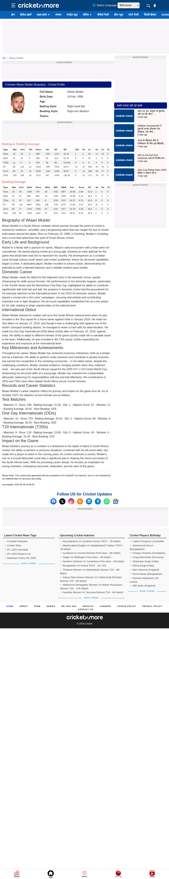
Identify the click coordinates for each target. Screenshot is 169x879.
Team (37, 606)
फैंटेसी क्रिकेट (150, 14)
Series (51, 606)
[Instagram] (71, 501)
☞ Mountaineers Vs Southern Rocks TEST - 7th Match (90, 541)
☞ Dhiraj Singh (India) (142, 565)
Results (88, 606)
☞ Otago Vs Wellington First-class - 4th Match (85, 557)
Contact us (85, 609)
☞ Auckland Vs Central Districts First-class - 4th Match (90, 553)
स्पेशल (58, 14)
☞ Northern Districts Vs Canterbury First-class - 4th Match (92, 561)
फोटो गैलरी (133, 14)
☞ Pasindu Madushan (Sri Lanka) (144, 578)
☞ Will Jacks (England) (142, 585)
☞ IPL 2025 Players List (17, 553)
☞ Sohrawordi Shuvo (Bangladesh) (141, 546)
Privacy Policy (152, 606)
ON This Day (69, 606)
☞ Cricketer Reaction (16, 541)
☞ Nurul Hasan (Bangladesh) (146, 573)
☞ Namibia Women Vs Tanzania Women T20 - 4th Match (91, 592)
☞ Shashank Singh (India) (144, 561)
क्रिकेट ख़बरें (25, 14)
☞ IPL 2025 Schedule (16, 549)
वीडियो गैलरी (103, 14)
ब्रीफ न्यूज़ (118, 14)
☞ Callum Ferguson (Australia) (147, 541)
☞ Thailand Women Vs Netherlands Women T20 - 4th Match (89, 570)
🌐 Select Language (105, 5)
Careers (105, 606)
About (24, 606)
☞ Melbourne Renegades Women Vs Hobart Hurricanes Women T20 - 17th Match (91, 585)
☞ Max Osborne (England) (144, 569)
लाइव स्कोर (43, 14)
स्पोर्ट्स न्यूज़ (72, 14)
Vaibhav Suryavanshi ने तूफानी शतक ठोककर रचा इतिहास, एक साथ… (149, 128)
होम (13, 14)
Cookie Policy (126, 606)
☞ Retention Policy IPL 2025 (20, 558)
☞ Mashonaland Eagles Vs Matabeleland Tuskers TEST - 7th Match (92, 546)
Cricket (88, 623)
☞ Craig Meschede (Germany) (146, 557)
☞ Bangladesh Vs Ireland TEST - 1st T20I (83, 565)
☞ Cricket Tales (12, 545)
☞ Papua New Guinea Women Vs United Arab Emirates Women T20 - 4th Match (91, 578)
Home (10, 606)
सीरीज (87, 14)
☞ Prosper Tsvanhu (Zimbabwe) (147, 553)
